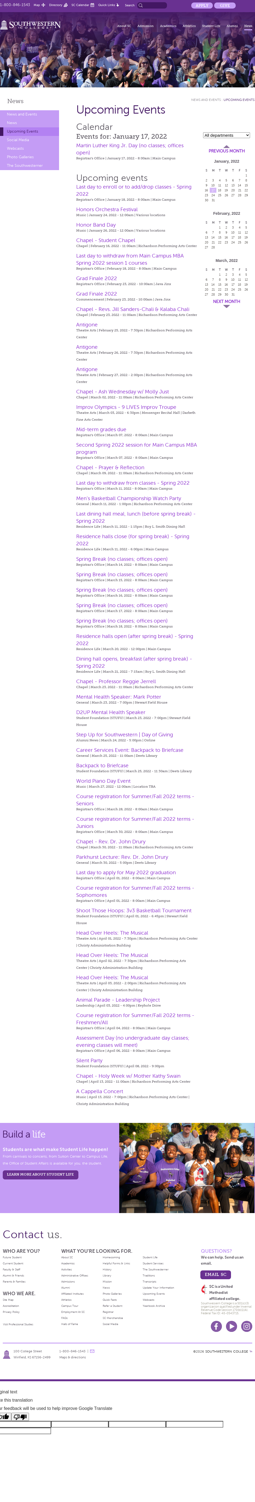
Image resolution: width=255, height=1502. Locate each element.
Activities (66, 1269)
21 (239, 190)
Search (130, 5)
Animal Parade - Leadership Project (118, 1000)
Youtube (231, 1326)
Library (107, 1275)
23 (206, 195)
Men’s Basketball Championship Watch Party (128, 498)
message (92, 1351)
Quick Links (106, 5)
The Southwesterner (25, 165)
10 (213, 185)
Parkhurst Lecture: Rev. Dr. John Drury (122, 857)
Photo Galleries (20, 157)
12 (226, 185)
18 (219, 190)
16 (206, 190)
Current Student (13, 1263)
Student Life (211, 26)
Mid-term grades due (101, 429)
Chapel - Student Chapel (105, 240)
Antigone (87, 325)
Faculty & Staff (11, 1269)
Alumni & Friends (13, 1275)
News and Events (22, 114)
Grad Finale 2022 (96, 278)
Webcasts (15, 148)
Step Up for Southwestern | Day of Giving (124, 734)
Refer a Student (112, 1305)
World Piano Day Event (103, 781)
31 (213, 200)
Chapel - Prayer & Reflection (110, 467)
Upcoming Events (22, 131)
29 (246, 195)
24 (213, 195)
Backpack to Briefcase (102, 765)
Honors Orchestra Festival (107, 209)
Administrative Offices (74, 1275)
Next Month (226, 301)
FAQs (64, 1317)
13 (233, 185)
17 (213, 190)
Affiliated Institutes (72, 1293)
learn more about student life (40, 1174)
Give (225, 5)
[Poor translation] (20, 1417)
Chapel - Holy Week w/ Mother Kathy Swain (128, 1076)
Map (37, 5)
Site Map (8, 1299)
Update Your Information (158, 1287)
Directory (55, 5)
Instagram (246, 1326)
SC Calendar (80, 5)
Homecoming (111, 1257)
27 (233, 195)
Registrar (108, 1311)
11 (219, 185)
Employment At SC (73, 1311)
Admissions (68, 1281)
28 (239, 195)
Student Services (153, 1263)
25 (219, 195)
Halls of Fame (69, 1324)
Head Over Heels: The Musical (112, 933)
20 (233, 190)
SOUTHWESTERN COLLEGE (226, 1351)
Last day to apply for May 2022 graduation (126, 872)
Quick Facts (110, 1299)
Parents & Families (14, 1281)
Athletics (189, 26)
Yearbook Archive (154, 1305)
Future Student (12, 1257)
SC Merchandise (113, 1317)
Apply (202, 5)
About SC (124, 26)
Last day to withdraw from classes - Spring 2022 (133, 483)
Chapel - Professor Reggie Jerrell (116, 681)
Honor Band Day (96, 225)
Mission (107, 1281)
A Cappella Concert (99, 1091)
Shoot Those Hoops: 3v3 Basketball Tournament (134, 910)
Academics (168, 26)
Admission (145, 26)
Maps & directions (72, 1357)
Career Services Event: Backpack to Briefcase (130, 750)
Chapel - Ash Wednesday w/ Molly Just (122, 392)
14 (239, 185)
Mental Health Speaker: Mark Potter (118, 697)
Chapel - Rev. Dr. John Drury (110, 841)
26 (226, 195)
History (107, 1269)
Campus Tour (69, 1305)
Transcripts (149, 1281)
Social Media (18, 140)
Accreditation (11, 1305)
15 (246, 185)
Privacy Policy (11, 1311)
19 (226, 190)
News (248, 26)
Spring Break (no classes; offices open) (122, 559)
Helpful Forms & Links (116, 1263)
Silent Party (89, 1060)
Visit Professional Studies (18, 1324)
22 (246, 190)
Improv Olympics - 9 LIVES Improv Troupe (126, 407)
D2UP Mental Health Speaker (110, 712)
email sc (215, 1274)
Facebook (216, 1326)
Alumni (232, 26)
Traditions (149, 1275)
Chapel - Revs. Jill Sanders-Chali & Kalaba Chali (132, 309)
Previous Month (227, 151)
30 (206, 200)
